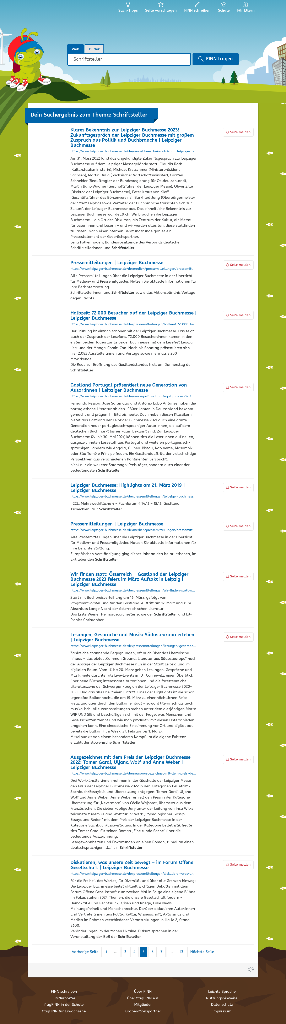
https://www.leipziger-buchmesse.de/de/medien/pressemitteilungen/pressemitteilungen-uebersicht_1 (133, 530)
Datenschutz (222, 1005)
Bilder (94, 49)
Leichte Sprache (222, 992)
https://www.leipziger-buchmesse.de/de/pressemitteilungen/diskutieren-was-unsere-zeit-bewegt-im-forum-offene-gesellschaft (133, 873)
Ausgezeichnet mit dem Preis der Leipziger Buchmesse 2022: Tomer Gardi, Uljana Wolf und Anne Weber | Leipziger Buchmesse (130, 762)
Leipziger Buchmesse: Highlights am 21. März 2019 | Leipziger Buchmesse (127, 488)
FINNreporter (64, 998)
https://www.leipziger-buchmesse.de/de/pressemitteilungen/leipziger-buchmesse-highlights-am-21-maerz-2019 (133, 496)
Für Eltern (247, 8)
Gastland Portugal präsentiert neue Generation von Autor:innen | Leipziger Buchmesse (128, 388)
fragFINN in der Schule (64, 1005)
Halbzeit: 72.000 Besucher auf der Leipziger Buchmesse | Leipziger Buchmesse (133, 316)
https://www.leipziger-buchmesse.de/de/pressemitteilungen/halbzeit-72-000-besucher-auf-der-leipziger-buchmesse (133, 324)
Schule (224, 8)
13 (183, 952)
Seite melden (238, 132)
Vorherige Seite (85, 952)
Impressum (221, 1011)
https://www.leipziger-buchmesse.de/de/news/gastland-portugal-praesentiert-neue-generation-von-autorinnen (133, 396)
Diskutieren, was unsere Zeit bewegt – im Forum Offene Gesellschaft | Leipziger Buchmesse (131, 865)
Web (75, 49)
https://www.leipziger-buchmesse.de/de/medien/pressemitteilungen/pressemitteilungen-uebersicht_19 (133, 268)
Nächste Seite (202, 952)
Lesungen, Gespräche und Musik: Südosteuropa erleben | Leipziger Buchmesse (132, 637)
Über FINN (143, 992)
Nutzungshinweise (222, 998)
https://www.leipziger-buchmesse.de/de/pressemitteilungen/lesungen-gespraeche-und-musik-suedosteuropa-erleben (133, 646)
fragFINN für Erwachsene (64, 1011)
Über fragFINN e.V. (143, 998)
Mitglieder (143, 1005)
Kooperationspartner (143, 1011)
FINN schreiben (64, 992)
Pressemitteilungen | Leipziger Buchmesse (116, 262)
